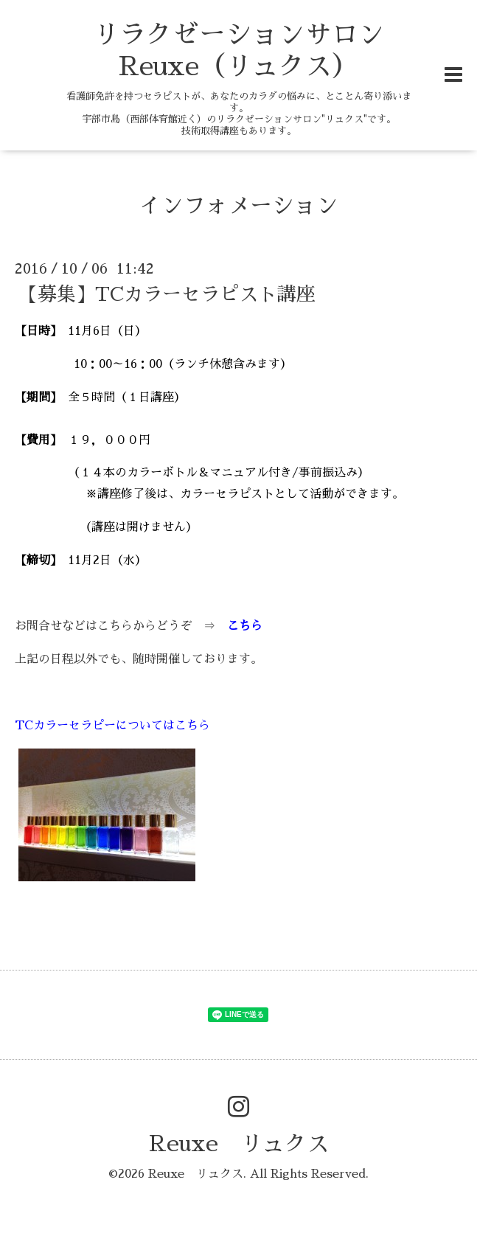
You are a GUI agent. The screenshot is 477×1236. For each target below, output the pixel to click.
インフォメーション (238, 206)
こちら (244, 626)
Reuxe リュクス (239, 1144)
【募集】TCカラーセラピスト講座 (167, 294)
